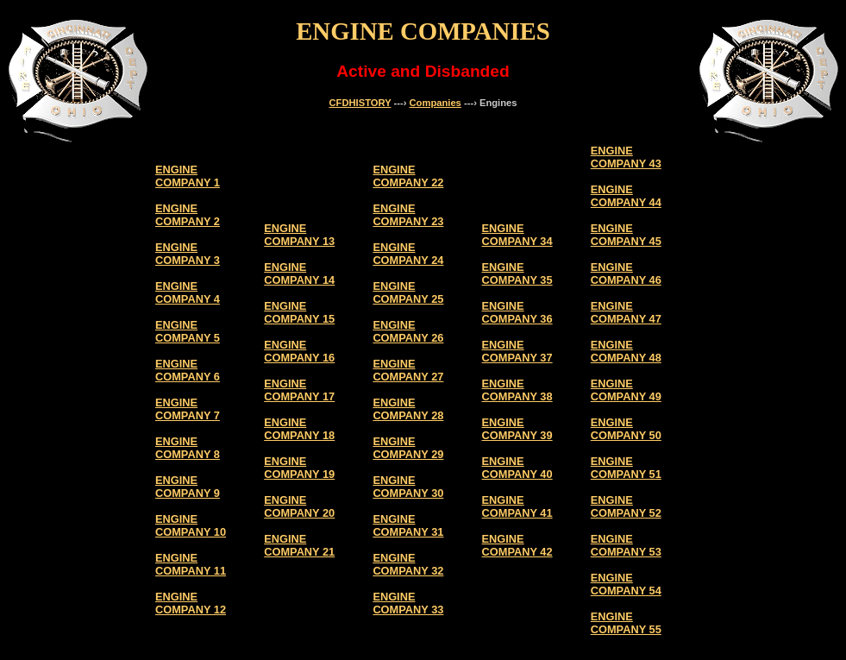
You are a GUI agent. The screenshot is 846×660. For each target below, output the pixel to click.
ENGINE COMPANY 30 (408, 487)
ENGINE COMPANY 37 (517, 351)
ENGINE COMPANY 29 (408, 448)
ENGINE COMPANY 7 (187, 409)
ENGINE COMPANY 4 (187, 292)
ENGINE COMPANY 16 (299, 351)
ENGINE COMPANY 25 (408, 292)
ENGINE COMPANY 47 (626, 312)
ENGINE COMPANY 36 (517, 312)
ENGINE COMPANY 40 (517, 468)
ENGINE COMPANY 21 (299, 545)
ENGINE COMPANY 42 (517, 545)
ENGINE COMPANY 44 (626, 196)
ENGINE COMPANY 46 (626, 273)
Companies (435, 102)
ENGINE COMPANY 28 (408, 409)
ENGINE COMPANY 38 (517, 390)
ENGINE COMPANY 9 (187, 487)
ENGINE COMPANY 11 (190, 564)
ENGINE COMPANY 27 (408, 370)
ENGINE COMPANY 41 (517, 506)
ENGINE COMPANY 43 (626, 157)
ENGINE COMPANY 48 (626, 351)
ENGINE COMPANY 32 (408, 564)
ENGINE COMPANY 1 (187, 176)
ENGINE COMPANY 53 (626, 545)
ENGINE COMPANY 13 (299, 235)
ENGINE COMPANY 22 (408, 176)
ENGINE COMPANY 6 (187, 370)
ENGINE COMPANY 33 (408, 603)
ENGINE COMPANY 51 (626, 468)
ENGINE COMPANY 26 (408, 331)
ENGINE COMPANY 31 (408, 525)
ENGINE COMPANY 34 (517, 235)
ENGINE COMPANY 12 (190, 603)
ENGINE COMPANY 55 (626, 623)
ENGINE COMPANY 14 (299, 273)
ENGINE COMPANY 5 (187, 331)
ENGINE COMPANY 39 (517, 429)
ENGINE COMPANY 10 (190, 525)
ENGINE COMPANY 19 (299, 468)
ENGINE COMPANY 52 (626, 506)
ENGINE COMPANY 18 (299, 429)
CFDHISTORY (360, 102)
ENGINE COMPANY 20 (299, 506)
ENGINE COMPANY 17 (299, 390)
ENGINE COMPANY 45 (626, 235)
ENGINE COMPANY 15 (299, 312)
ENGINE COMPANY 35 (517, 273)
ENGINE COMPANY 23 (408, 215)
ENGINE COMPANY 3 (187, 254)
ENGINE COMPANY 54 (626, 584)
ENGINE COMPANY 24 (408, 254)
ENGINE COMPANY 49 (626, 390)
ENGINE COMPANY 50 (626, 429)
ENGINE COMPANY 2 (187, 215)
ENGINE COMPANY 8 (187, 448)
